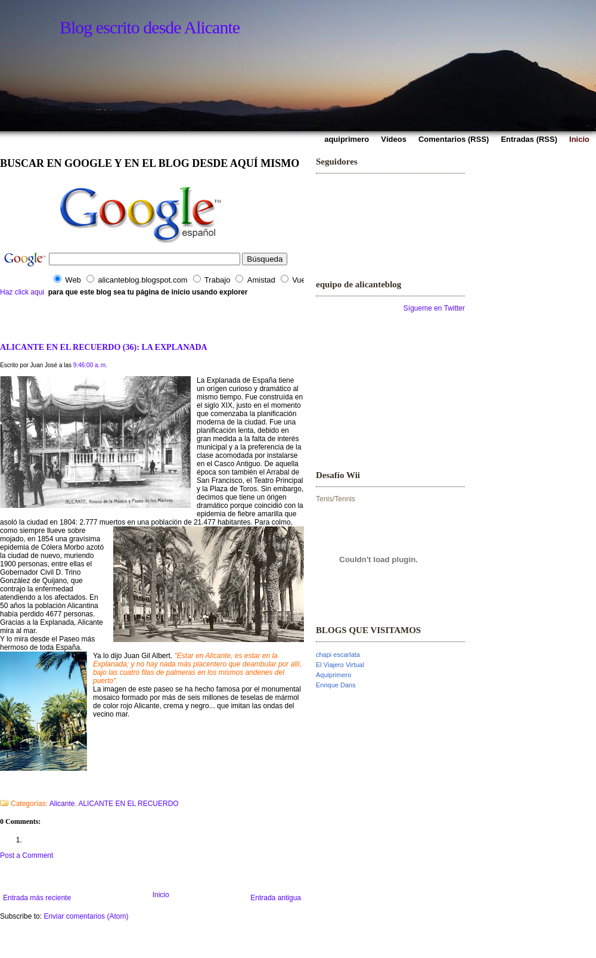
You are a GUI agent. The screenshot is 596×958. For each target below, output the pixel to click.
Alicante (62, 803)
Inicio (161, 895)
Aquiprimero (333, 674)
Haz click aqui (22, 292)
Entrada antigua (275, 898)
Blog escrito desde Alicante (150, 27)
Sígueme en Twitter (434, 308)
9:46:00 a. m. (90, 365)
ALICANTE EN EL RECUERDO (128, 803)
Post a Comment (26, 855)
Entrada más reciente (37, 898)
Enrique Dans (336, 685)
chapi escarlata (338, 654)
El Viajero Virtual (340, 664)
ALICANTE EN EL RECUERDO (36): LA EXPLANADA (103, 347)
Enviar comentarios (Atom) (86, 916)
